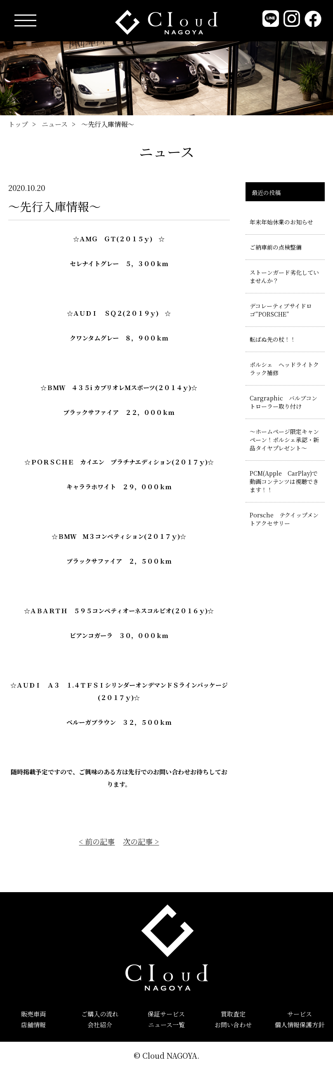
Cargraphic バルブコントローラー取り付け (283, 402)
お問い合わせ (233, 1024)
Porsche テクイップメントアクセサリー (284, 519)
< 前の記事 (97, 841)
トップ (18, 124)
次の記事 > (141, 841)
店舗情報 (33, 1024)
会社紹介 (99, 1024)
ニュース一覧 (166, 1024)
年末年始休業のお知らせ (281, 222)
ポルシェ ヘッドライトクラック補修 (284, 368)
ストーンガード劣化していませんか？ (284, 276)
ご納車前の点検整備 (276, 247)
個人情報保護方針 (299, 1024)
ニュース (55, 124)
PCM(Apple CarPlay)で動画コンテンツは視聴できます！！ (284, 481)
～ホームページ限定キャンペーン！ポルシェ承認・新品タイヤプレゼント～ (284, 439)
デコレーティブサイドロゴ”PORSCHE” (281, 310)
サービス (299, 1013)
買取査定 (233, 1013)
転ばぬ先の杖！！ (273, 339)
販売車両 (33, 1013)
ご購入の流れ (99, 1013)
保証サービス (166, 1013)
